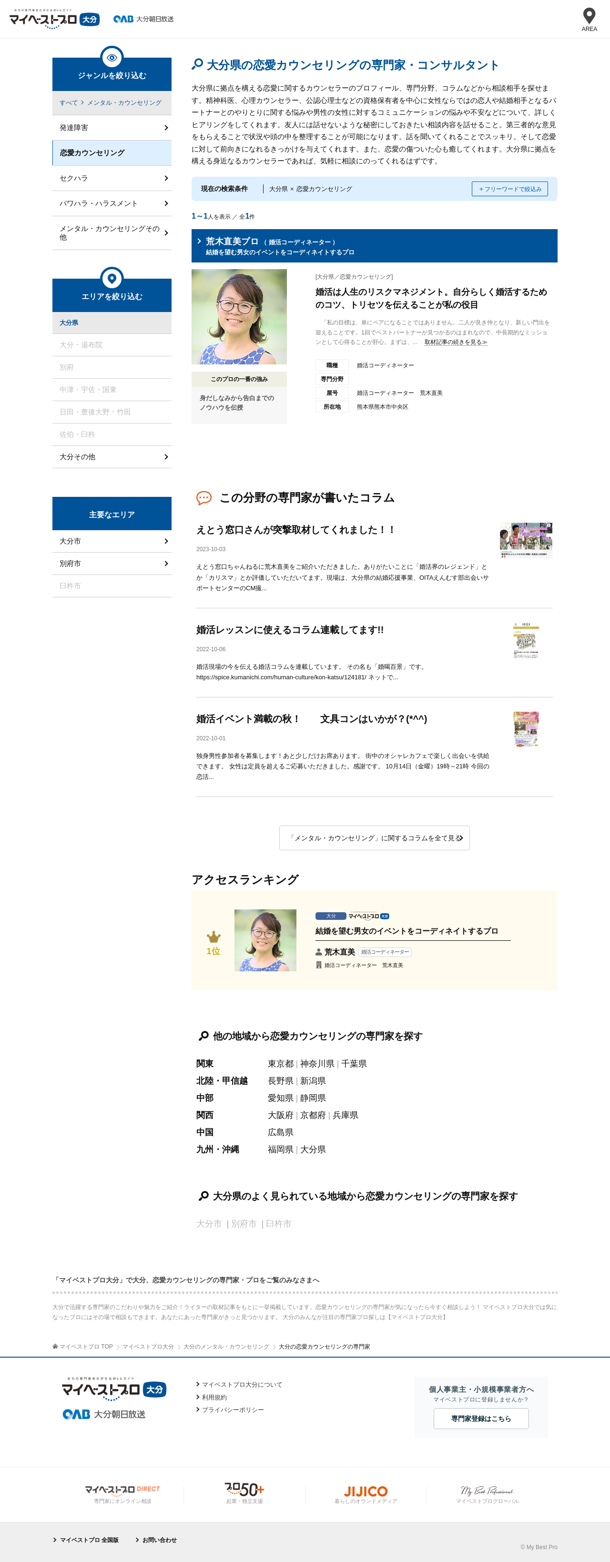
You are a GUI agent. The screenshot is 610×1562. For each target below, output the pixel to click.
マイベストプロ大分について (242, 1384)
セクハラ (74, 178)
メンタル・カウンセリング (124, 102)
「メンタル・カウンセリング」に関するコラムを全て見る (374, 838)
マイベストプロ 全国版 (89, 1540)
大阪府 (281, 1115)
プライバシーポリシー (233, 1409)
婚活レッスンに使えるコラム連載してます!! (290, 630)
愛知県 (281, 1098)
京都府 (313, 1115)
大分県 (313, 1149)
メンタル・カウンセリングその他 (110, 232)
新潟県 (313, 1081)
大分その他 (77, 457)
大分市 (70, 541)
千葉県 (354, 1063)
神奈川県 (317, 1063)
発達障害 (74, 127)
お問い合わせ (159, 1540)
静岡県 (313, 1098)
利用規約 (214, 1397)
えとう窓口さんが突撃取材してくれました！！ (296, 529)
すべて (69, 102)
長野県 (281, 1081)
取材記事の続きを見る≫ (456, 342)
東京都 (281, 1063)
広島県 (281, 1132)
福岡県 (281, 1149)
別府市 (70, 563)
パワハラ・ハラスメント (99, 203)
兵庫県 (345, 1115)
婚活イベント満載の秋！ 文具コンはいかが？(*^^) (311, 719)
